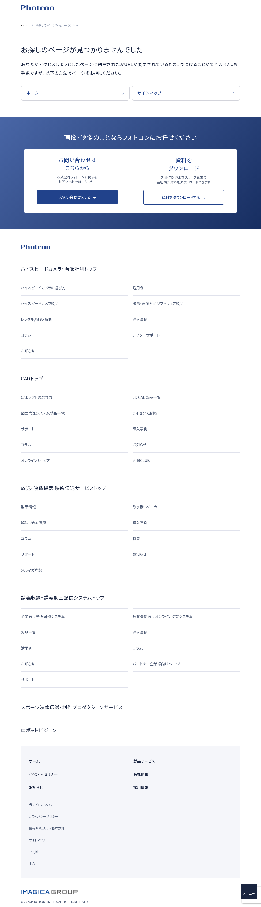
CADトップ (32, 378)
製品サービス (144, 761)
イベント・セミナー (43, 774)
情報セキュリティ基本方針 (47, 828)
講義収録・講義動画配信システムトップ (63, 597)
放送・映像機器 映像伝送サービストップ (64, 487)
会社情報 (140, 774)
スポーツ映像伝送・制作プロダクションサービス (72, 707)
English (34, 851)
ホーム (25, 25)
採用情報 (140, 787)
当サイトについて (40, 804)
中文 (32, 863)
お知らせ (36, 787)
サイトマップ (37, 839)
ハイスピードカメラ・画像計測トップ (59, 268)
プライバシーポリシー (43, 816)
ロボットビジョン (38, 730)
